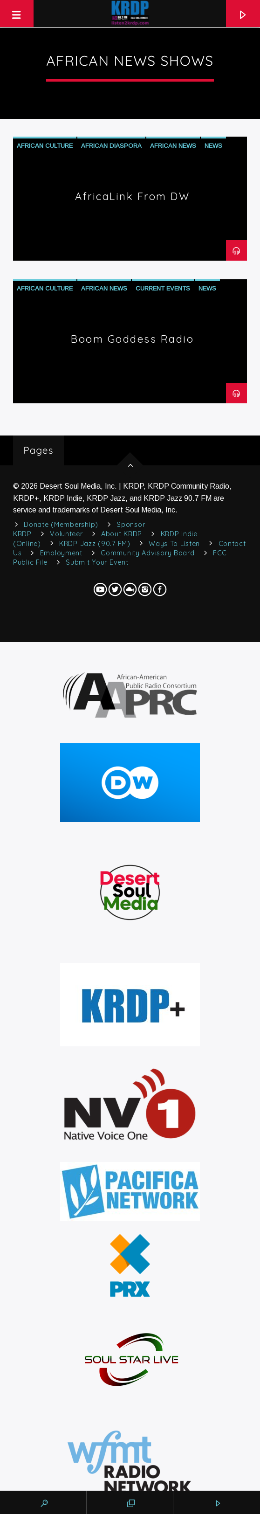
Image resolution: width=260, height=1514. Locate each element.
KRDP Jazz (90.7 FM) (94, 543)
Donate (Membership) (61, 524)
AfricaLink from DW (132, 196)
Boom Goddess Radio (132, 339)
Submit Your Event (97, 562)
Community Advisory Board (147, 553)
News (213, 145)
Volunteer (66, 534)
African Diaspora (111, 145)
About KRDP (121, 534)
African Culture (45, 145)
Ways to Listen (174, 543)
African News (173, 145)
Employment (61, 553)
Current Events (163, 288)
